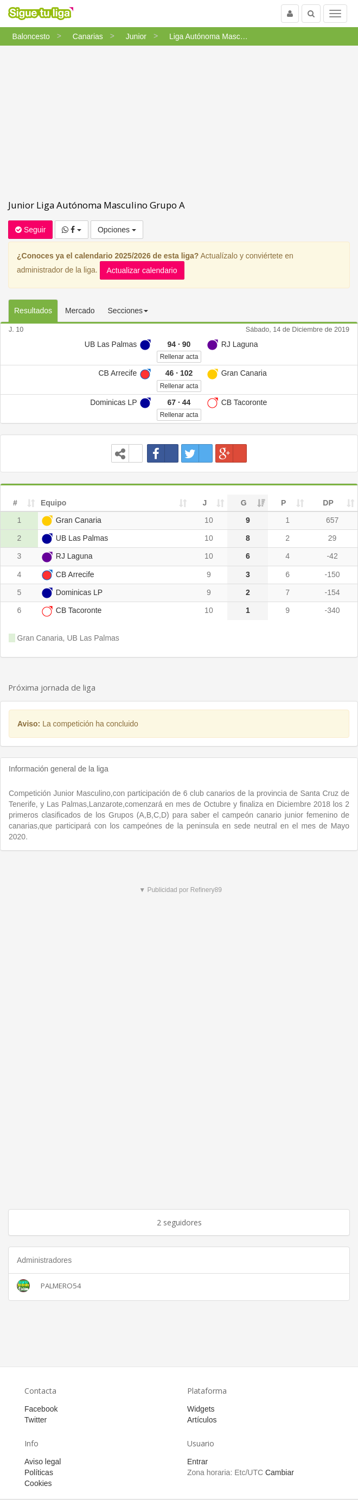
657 (332, 520)
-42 (332, 556)
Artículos (201, 1419)
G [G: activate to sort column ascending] (244, 502)
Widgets (201, 1409)
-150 (332, 574)
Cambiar (279, 1472)
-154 (332, 592)
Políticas (38, 1472)
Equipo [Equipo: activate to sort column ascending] (53, 502)
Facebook (40, 1409)
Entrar (197, 1461)
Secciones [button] (128, 310)
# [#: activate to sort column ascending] (15, 502)
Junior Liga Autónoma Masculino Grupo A (96, 205)
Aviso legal (42, 1461)
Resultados (33, 310)
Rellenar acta (179, 357)
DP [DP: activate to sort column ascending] (328, 502)
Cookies (38, 1483)
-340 (332, 610)
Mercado (79, 310)
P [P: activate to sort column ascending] (283, 502)
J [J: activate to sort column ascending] (205, 502)
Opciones (117, 229)
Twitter (35, 1419)
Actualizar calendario (142, 270)
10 (208, 520)
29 (332, 538)
